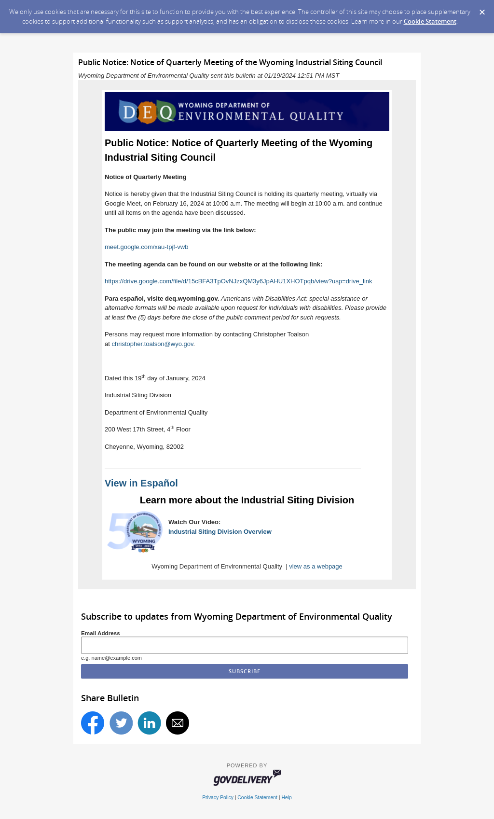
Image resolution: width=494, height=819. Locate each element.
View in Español (141, 483)
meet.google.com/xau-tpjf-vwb (146, 246)
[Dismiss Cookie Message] (482, 9)
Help (286, 797)
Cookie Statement (430, 21)
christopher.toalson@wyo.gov (152, 343)
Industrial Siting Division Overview (220, 531)
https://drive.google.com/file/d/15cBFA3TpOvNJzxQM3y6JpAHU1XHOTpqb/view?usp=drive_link (238, 281)
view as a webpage (316, 566)
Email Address (100, 633)
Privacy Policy (217, 797)
